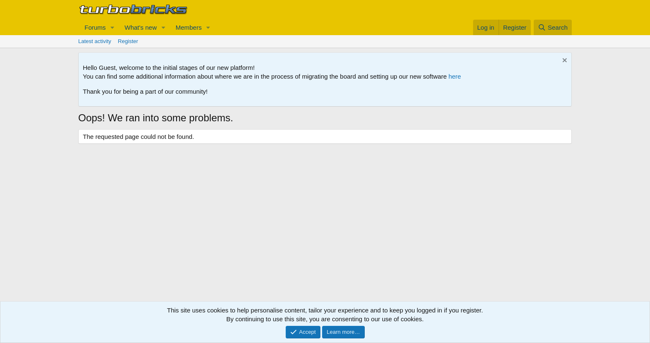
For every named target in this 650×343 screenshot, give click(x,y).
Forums (95, 27)
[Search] (553, 27)
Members (189, 27)
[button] (112, 27)
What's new (141, 27)
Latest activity (94, 41)
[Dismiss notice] (563, 61)
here (454, 76)
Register (128, 41)
